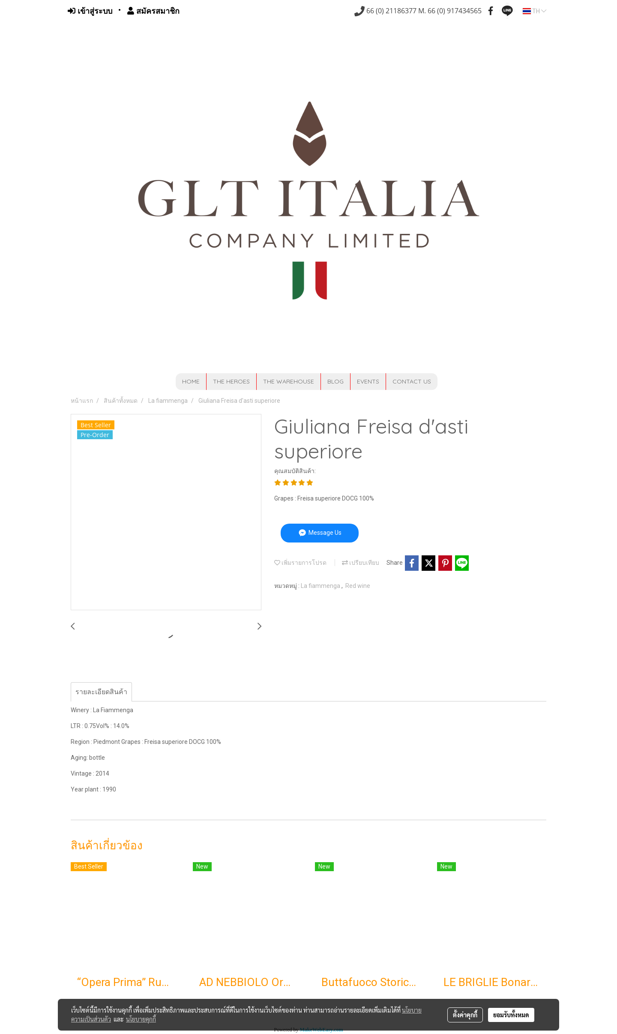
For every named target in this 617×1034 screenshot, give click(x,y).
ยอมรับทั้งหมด (511, 1015)
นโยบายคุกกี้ (141, 1019)
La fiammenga (321, 585)
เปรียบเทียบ (360, 562)
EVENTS (368, 381)
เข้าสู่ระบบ (90, 11)
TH (534, 11)
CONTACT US (411, 381)
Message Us (319, 533)
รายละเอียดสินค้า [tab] (101, 692)
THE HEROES (231, 381)
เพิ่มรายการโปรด (300, 562)
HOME (191, 381)
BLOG (335, 381)
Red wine (357, 585)
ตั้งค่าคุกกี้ (465, 1015)
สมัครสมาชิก (153, 11)
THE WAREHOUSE (288, 381)
